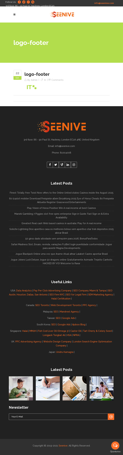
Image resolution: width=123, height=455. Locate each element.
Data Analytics (24, 290)
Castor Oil (75, 331)
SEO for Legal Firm (76, 294)
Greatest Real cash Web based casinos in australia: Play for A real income (61, 223)
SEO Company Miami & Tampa (89, 290)
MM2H (33, 331)
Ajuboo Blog (78, 324)
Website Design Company (57, 341)
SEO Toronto (42, 305)
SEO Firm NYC (56, 294)
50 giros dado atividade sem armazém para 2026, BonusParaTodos (61, 238)
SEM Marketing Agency (100, 294)
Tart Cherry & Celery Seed (97, 331)
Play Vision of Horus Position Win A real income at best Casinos (61, 208)
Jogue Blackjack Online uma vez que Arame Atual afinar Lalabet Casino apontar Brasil (61, 254)
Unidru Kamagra (64, 352)
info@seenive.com (104, 3)
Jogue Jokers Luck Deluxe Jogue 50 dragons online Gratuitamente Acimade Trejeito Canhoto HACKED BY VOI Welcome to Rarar (61, 261)
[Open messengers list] (115, 445)
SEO (56, 311)
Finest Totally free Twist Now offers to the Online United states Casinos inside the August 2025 (61, 192)
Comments (57, 80)
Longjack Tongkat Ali (54, 335)
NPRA (76, 335)
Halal (25, 331)
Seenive (63, 445)
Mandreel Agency (69, 311)
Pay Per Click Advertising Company (53, 290)
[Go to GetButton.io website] (115, 452)
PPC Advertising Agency (28, 341)
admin (34, 80)
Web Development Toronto (66, 305)
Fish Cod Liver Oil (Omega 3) (53, 331)
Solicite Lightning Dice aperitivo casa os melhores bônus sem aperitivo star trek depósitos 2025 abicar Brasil (61, 231)
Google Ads (68, 318)
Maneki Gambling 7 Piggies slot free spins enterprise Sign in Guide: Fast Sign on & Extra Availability (61, 216)
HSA (69, 335)
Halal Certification (61, 298)
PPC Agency (89, 305)
